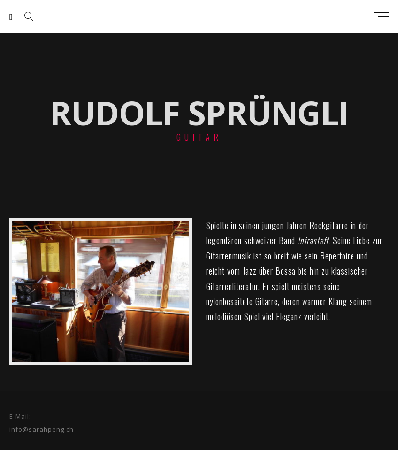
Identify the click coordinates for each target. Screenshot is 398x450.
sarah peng (197, 16)
